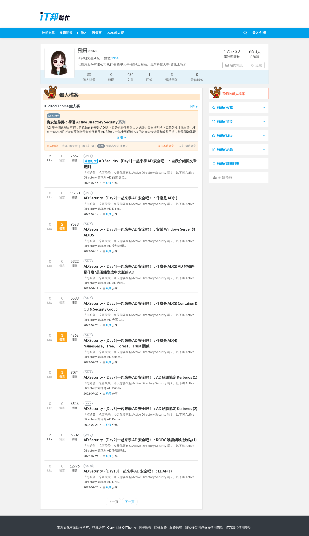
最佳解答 (197, 77)
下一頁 (129, 502)
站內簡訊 (234, 65)
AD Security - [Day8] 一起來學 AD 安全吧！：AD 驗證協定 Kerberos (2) (140, 408)
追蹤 (256, 65)
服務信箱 (175, 527)
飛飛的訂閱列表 (225, 163)
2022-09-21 (91, 362)
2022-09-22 (91, 393)
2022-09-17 (91, 214)
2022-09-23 (91, 424)
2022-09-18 (91, 251)
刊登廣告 (144, 527)
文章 (130, 77)
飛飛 (109, 183)
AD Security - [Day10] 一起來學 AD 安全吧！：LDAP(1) (128, 471)
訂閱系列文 (187, 145)
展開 (121, 137)
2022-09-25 (91, 487)
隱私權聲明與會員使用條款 (204, 527)
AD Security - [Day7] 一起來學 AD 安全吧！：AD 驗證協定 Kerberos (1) (140, 377)
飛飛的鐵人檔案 (233, 93)
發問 (111, 77)
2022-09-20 (91, 325)
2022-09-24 (91, 456)
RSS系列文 (165, 145)
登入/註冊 (259, 32)
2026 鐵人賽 (115, 32)
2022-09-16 (91, 183)
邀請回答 (171, 77)
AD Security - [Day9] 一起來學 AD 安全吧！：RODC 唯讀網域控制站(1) (140, 440)
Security (53, 115)
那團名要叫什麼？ (112, 145)
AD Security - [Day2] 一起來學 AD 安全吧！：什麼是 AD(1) (130, 198)
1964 (114, 58)
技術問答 (66, 32)
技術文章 (48, 32)
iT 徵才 (82, 32)
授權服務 (160, 527)
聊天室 (97, 32)
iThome (130, 527)
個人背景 (89, 77)
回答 (149, 77)
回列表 (194, 106)
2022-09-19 (91, 288)
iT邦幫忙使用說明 (238, 527)
